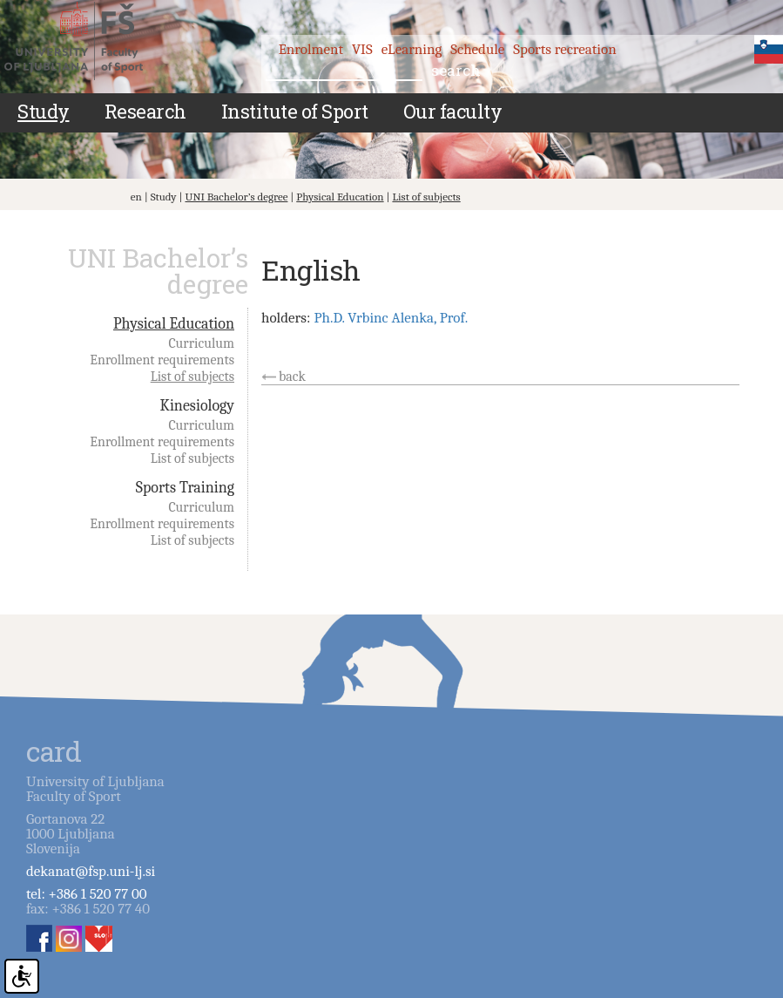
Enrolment (311, 49)
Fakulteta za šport (89, 41)
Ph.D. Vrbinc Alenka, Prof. (391, 317)
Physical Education (339, 196)
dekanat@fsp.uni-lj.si (90, 871)
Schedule (477, 49)
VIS (362, 49)
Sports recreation (564, 49)
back (292, 376)
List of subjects (426, 196)
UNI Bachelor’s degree (236, 196)
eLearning (411, 49)
